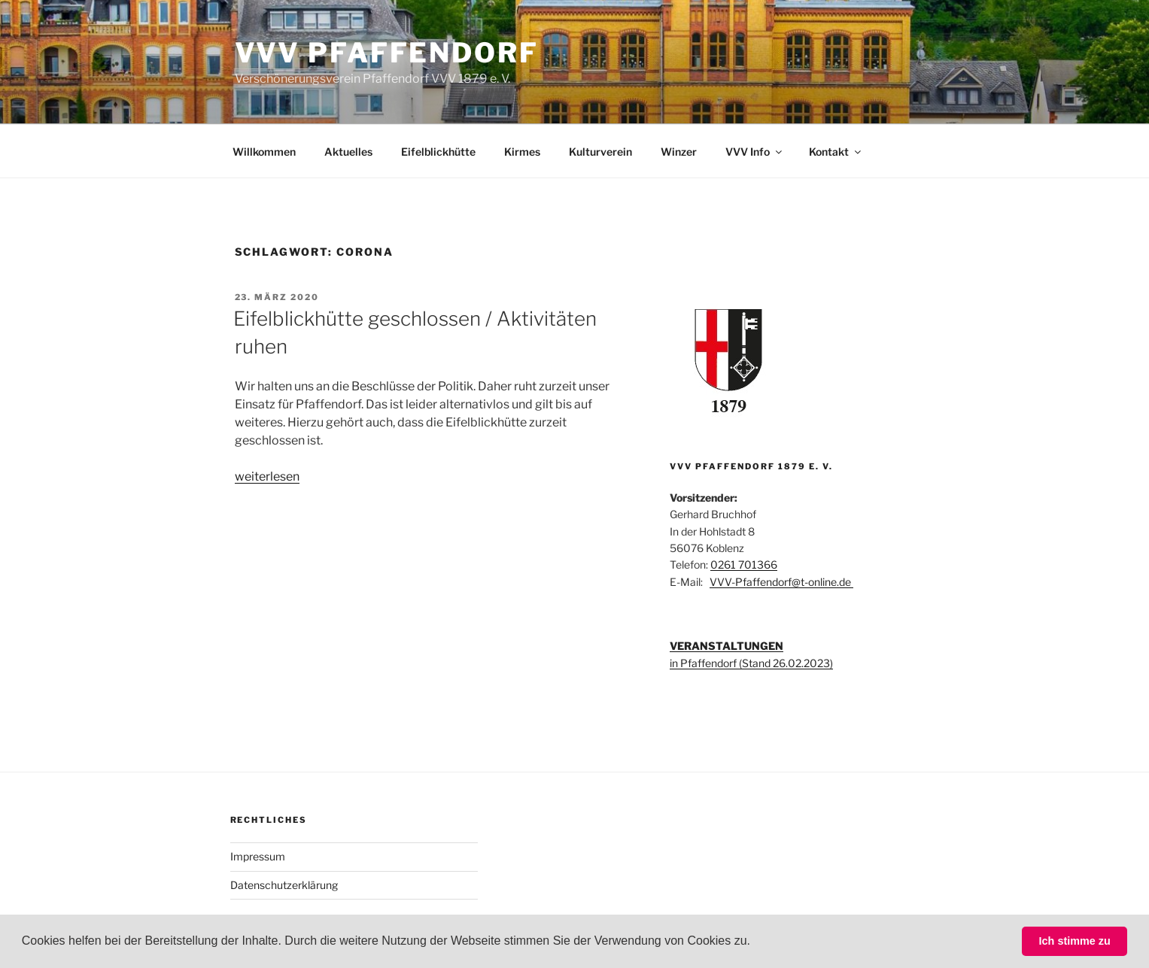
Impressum (257, 856)
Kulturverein (600, 151)
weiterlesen (267, 476)
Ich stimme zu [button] (1075, 941)
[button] (755, 942)
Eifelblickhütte (438, 151)
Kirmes (522, 151)
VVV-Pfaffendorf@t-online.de (781, 581)
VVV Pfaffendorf (387, 52)
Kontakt (836, 151)
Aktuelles (348, 151)
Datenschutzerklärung (284, 884)
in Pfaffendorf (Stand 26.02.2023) (751, 663)
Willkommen (264, 151)
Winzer (679, 151)
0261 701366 (743, 564)
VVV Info (754, 151)
